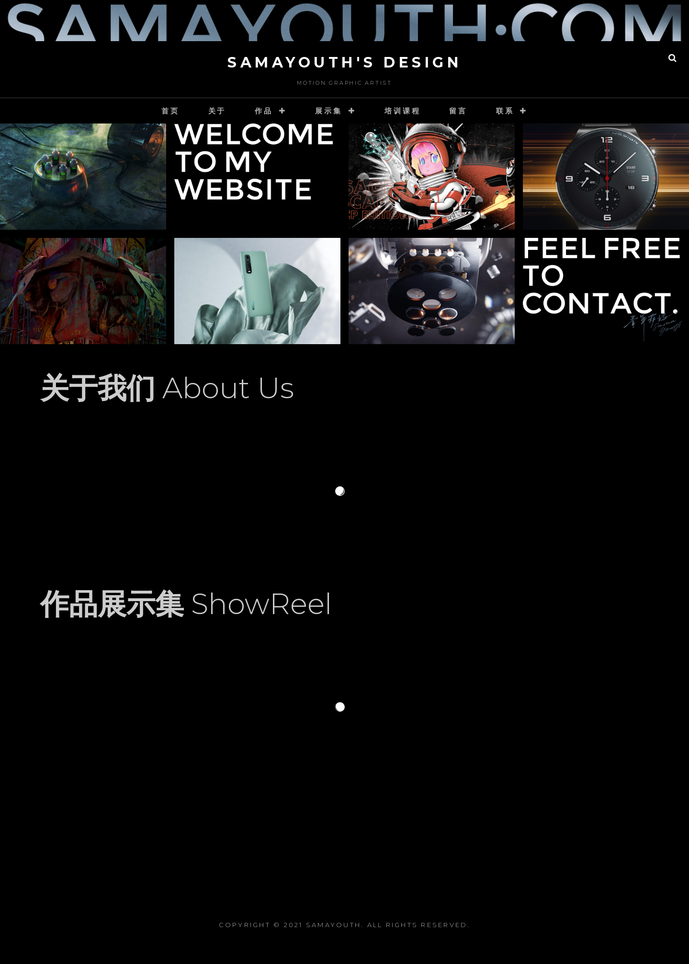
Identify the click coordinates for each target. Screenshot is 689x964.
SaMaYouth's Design (344, 62)
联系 (505, 110)
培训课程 (402, 110)
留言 (458, 110)
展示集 (328, 110)
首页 (170, 110)
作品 (264, 110)
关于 (217, 110)
